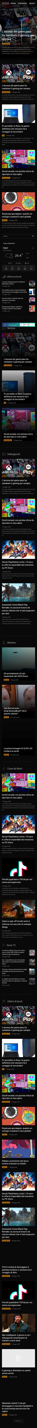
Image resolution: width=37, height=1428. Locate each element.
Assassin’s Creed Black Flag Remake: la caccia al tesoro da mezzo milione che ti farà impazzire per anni (18, 609)
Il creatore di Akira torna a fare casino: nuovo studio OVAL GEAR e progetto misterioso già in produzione (13, 952)
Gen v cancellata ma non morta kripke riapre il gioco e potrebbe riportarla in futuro (13, 962)
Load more (18, 1421)
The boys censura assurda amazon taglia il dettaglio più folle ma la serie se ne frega (14, 971)
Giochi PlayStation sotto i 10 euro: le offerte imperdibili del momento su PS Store (18, 565)
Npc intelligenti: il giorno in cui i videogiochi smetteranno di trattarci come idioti (16, 1338)
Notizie (5, 220)
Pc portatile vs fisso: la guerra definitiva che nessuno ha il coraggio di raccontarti (15, 128)
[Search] (33, 236)
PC (3, 135)
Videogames (6, 44)
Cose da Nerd (6, 1308)
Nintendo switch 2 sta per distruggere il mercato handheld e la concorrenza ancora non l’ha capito (17, 1407)
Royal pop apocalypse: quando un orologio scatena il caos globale (17, 215)
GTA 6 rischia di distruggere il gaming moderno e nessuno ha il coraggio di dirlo (17, 1270)
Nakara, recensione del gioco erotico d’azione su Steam (15, 1162)
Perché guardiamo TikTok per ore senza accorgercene (17, 881)
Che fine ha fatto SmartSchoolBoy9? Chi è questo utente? (15, 711)
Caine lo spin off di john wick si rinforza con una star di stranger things (16, 924)
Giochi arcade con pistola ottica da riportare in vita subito (18, 173)
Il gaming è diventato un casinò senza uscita (16, 1372)
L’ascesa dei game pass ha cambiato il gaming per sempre (18, 35)
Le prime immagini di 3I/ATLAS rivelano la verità (18, 750)
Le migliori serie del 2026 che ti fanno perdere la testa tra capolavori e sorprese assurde (14, 981)
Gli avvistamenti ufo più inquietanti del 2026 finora (16, 675)
